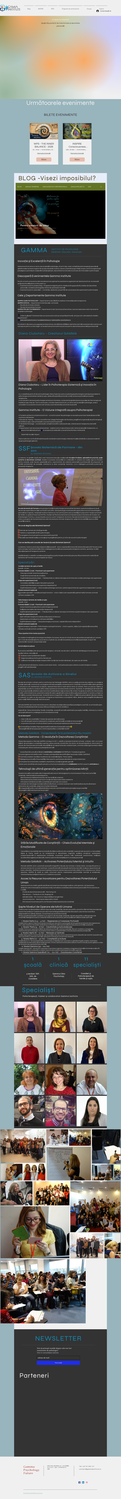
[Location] (19, 315)
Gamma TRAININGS (32, 186)
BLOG (20, 186)
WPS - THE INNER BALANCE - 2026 (44, 145)
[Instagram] (87, 1482)
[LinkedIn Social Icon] (83, 1482)
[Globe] (19, 320)
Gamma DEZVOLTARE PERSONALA (55, 186)
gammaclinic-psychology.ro (61, 320)
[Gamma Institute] (79, 1482)
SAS (89, 186)
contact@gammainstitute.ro (90, 1469)
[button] (101, 187)
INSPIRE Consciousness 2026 (77, 145)
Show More (61, 1452)
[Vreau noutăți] (58, 1363)
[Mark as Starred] (20, 430)
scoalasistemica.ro (44, 320)
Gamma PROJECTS (77, 186)
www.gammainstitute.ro (28, 320)
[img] (29, 1385)
